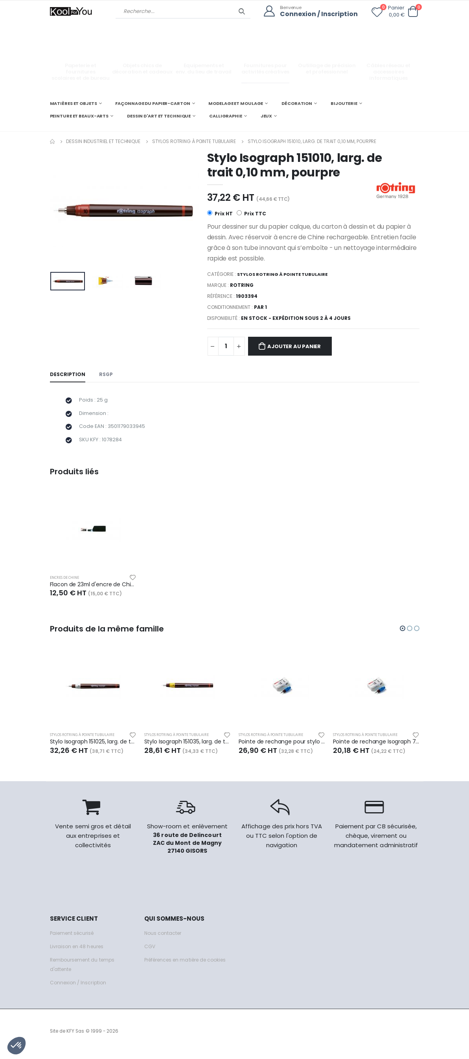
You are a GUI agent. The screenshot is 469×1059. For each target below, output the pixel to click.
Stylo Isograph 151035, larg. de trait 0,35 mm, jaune (187, 747)
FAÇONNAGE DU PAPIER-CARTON (152, 103)
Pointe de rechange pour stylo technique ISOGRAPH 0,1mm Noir (282, 747)
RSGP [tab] (107, 375)
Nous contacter (164, 939)
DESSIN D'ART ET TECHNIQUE (159, 115)
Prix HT (220, 213)
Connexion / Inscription (317, 14)
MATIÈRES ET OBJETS (73, 103)
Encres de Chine (68, 582)
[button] (413, 11)
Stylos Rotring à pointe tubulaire (194, 141)
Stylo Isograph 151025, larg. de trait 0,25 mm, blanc (93, 747)
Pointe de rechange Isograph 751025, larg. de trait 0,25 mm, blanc (376, 747)
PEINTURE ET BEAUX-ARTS (79, 115)
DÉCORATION (296, 103)
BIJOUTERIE (344, 103)
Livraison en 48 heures (78, 952)
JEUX (266, 115)
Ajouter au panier (298, 347)
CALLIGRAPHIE (225, 115)
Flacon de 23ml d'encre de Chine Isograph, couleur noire (93, 589)
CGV (150, 952)
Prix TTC (252, 213)
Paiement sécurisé (74, 939)
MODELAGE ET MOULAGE (235, 103)
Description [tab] (68, 375)
